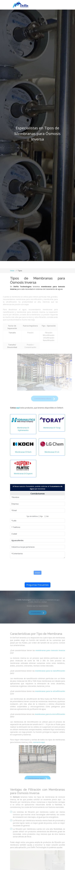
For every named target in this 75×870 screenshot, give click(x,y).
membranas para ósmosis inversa (50, 655)
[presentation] (31, 565)
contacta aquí (39, 747)
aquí (18, 409)
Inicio (12, 270)
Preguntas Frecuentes (37, 585)
